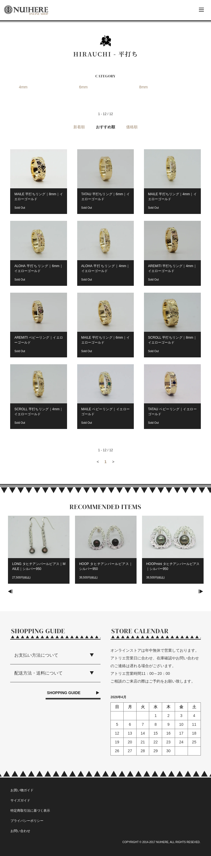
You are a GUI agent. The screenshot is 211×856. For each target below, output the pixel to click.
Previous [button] (10, 591)
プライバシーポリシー (26, 820)
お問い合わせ (20, 831)
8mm (143, 87)
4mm (23, 87)
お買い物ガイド (22, 790)
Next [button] (201, 591)
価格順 (132, 127)
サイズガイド (20, 800)
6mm (83, 87)
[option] (38, 552)
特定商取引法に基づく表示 (30, 810)
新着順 (79, 127)
